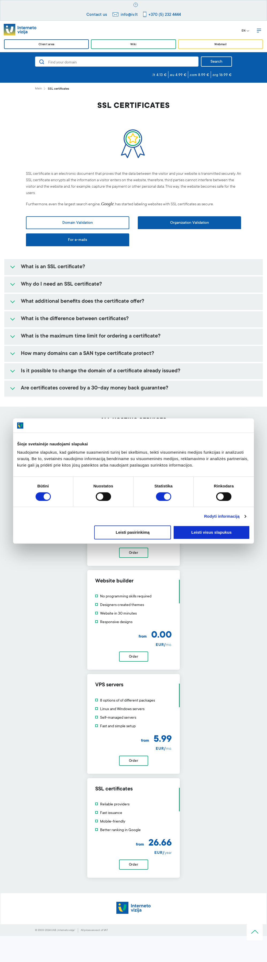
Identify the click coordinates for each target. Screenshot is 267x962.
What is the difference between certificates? (75, 319)
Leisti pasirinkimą (133, 532)
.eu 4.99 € (178, 75)
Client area (46, 44)
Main (38, 88)
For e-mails (77, 240)
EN (245, 31)
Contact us (96, 15)
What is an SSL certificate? (53, 267)
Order (133, 683)
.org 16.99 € (222, 75)
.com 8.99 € (199, 75)
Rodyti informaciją (222, 516)
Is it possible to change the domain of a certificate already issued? (100, 371)
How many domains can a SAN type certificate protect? (87, 354)
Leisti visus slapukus (211, 532)
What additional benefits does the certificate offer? (82, 302)
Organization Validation (189, 223)
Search (216, 62)
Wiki (133, 44)
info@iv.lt (129, 15)
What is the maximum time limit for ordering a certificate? (91, 336)
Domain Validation (77, 223)
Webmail (220, 44)
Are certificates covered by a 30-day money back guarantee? (94, 388)
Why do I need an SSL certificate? (61, 284)
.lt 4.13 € (159, 75)
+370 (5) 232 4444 (164, 15)
